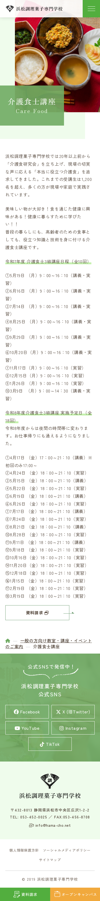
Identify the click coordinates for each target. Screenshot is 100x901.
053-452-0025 (33, 817)
